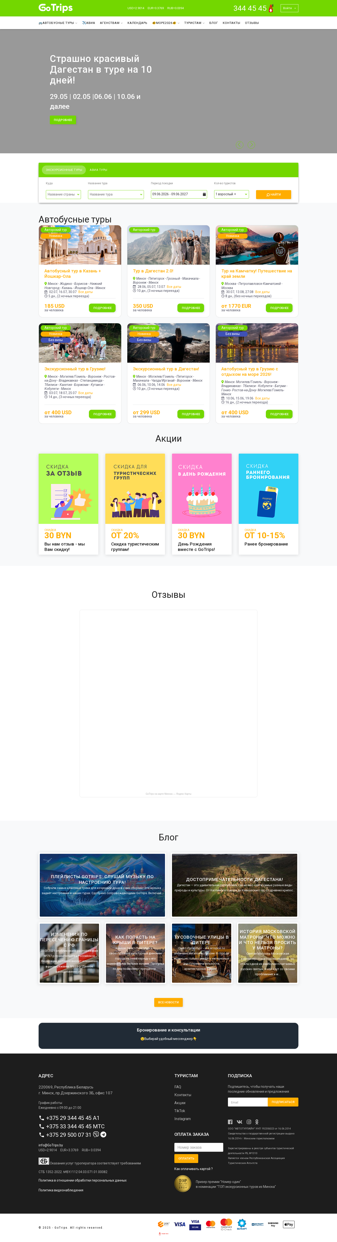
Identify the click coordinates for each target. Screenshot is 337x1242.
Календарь (137, 23)
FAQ (177, 1087)
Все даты (85, 292)
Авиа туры (98, 170)
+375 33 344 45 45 (69, 1126)
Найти (273, 194)
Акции (179, 1103)
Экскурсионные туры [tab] (64, 170)
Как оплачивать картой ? (193, 1169)
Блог (213, 23)
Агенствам (111, 23)
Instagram (182, 1119)
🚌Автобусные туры (58, 23)
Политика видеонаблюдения (61, 1190)
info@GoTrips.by (51, 1145)
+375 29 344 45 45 (69, 1118)
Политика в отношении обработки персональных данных (83, 1180)
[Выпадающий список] (63, 195)
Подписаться (283, 1102)
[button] (251, 145)
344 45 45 (250, 8)
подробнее (63, 120)
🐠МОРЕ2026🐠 (166, 23)
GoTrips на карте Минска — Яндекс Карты (168, 794)
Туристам (194, 23)
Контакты (231, 23)
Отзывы (252, 23)
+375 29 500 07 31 (69, 1135)
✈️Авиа (88, 23)
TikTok (179, 1111)
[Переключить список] (78, 194)
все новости (168, 1002)
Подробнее (102, 308)
